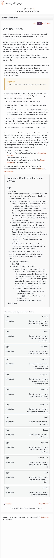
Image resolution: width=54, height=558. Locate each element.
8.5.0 (44, 24)
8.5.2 (39, 24)
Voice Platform (43, 504)
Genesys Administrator (27, 11)
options (40, 169)
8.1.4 (48, 24)
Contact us (45, 517)
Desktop (9, 504)
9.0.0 (34, 24)
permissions (8, 171)
